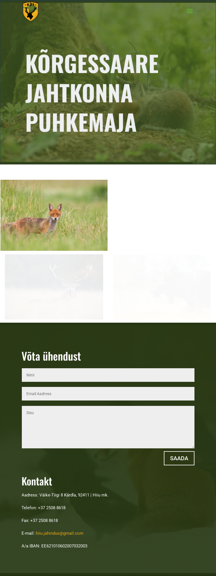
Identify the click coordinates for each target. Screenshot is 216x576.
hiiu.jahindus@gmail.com (59, 533)
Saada (179, 458)
